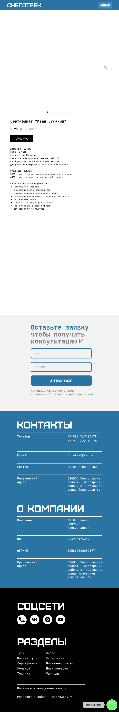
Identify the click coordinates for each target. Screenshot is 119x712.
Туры (20, 653)
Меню (105, 5)
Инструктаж (55, 658)
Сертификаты (27, 663)
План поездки (57, 668)
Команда (23, 668)
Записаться (61, 380)
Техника (23, 673)
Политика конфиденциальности (42, 688)
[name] (61, 353)
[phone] (61, 367)
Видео (50, 653)
